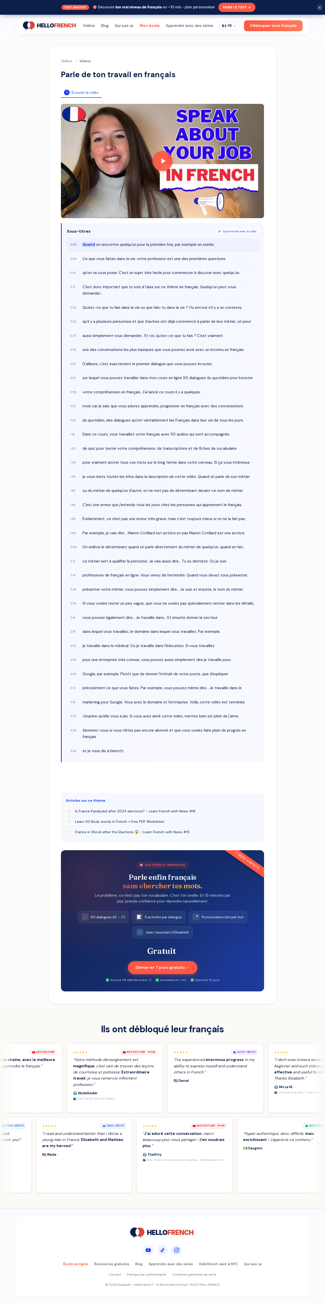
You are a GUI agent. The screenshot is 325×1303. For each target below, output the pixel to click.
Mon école (150, 25)
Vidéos (89, 25)
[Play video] (162, 161)
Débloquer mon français (273, 25)
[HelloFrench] (49, 26)
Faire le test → (237, 7)
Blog (105, 25)
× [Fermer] (319, 7)
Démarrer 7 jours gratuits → (163, 967)
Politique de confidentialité (146, 1275)
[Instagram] (177, 1250)
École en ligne (75, 1264)
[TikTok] (162, 1250)
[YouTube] (148, 1250)
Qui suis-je (124, 25)
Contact (115, 1275)
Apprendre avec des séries (189, 25)
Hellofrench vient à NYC (218, 1264)
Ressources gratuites (111, 1264)
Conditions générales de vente (194, 1275)
